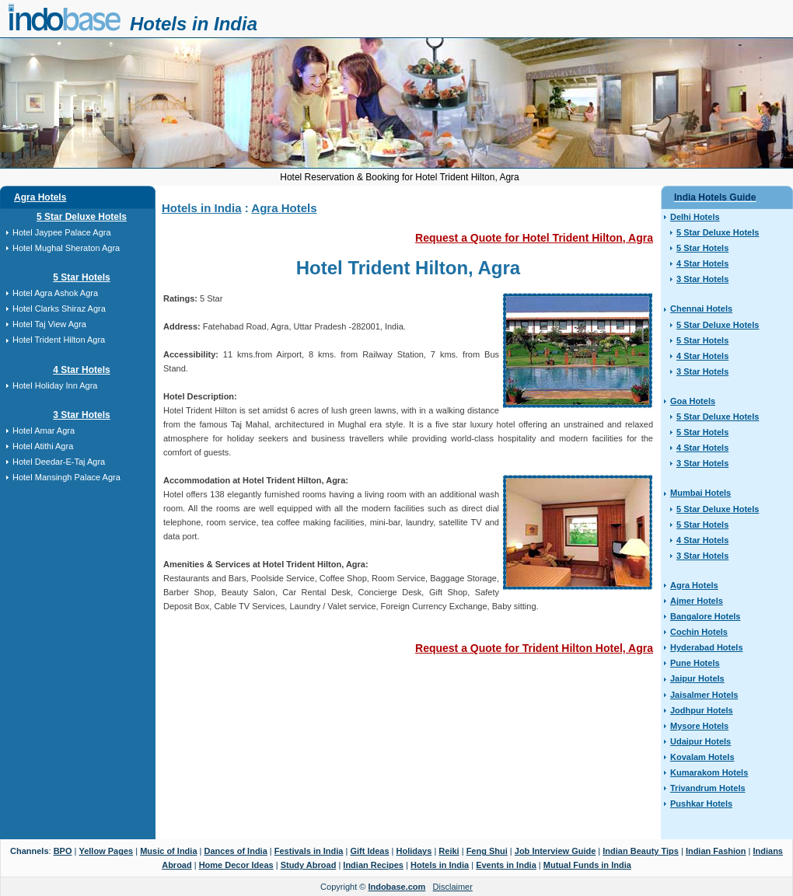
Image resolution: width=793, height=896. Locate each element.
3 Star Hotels (81, 415)
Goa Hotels (692, 401)
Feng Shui (487, 851)
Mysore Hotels (699, 725)
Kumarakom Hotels (709, 772)
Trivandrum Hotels (708, 788)
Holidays (414, 851)
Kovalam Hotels (702, 757)
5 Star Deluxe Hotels (82, 216)
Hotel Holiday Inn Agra (54, 385)
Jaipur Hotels (697, 678)
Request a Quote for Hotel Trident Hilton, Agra (534, 238)
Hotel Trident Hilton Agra (58, 339)
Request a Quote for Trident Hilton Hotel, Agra (534, 648)
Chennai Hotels (701, 308)
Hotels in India (193, 23)
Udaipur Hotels (700, 741)
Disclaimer (453, 886)
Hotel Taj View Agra (49, 324)
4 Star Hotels (81, 369)
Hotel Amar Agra (43, 430)
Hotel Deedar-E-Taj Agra (58, 461)
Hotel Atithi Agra (42, 446)
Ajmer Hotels (696, 600)
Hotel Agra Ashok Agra (55, 293)
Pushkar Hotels (701, 803)
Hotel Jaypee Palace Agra (61, 232)
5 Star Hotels (81, 277)
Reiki (448, 851)
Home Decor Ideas (236, 865)
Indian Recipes (373, 865)
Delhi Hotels (695, 216)
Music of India (168, 851)
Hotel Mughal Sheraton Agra (66, 248)
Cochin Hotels (699, 631)
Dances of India (235, 851)
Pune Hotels (695, 663)
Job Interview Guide (555, 851)
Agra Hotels (40, 197)
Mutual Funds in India (587, 865)
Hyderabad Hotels (706, 647)
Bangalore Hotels (705, 616)
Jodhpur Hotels (701, 710)
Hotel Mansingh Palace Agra (66, 477)
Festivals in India (309, 851)
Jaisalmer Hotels (704, 694)
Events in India (506, 865)
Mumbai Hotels (700, 492)
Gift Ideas (369, 851)
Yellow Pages (106, 851)
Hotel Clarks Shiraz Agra (59, 308)
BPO (63, 851)
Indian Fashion (716, 851)
